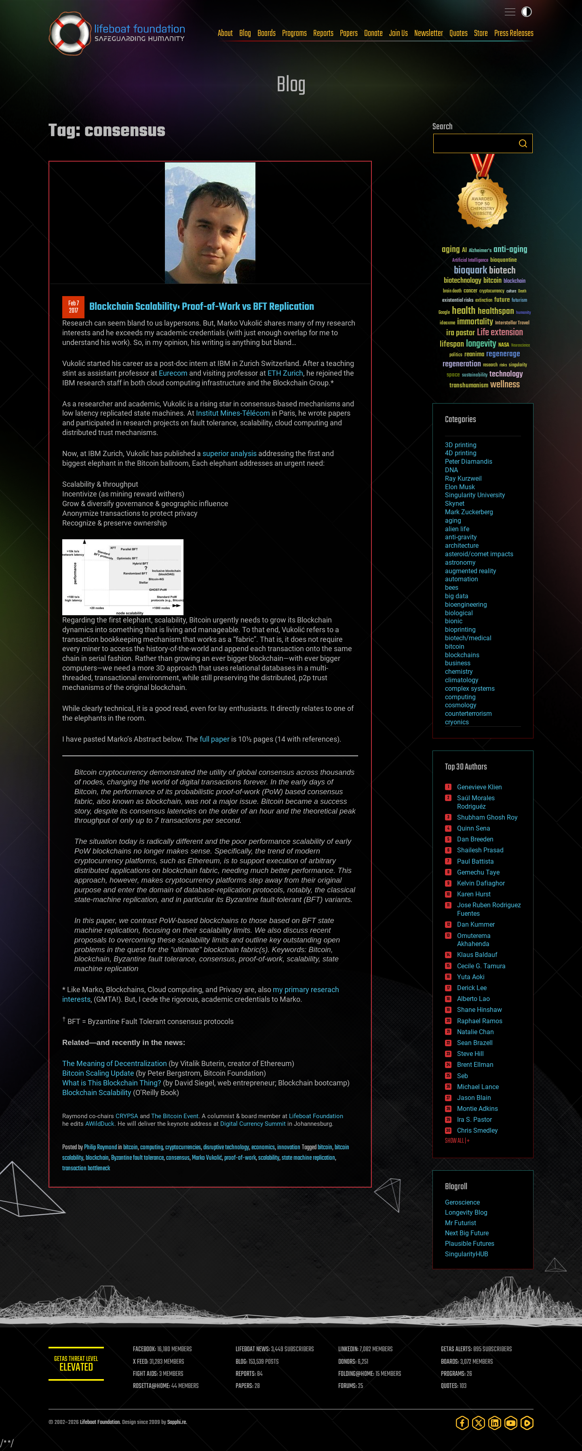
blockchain (97, 1158)
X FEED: (142, 1362)
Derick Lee (472, 988)
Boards (266, 33)
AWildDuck (99, 1123)
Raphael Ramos (479, 1021)
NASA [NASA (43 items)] (503, 345)
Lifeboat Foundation (316, 1116)
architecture (462, 545)
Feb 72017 (73, 307)
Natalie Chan (475, 1032)
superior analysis (229, 453)
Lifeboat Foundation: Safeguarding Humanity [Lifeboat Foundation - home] (117, 33)
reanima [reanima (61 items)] (474, 354)
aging (453, 520)
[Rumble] (527, 1423)
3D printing (461, 445)
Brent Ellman (475, 1064)
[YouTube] (510, 1423)
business (457, 663)
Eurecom (173, 373)
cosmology (461, 705)
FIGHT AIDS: (146, 1374)
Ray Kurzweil (463, 478)
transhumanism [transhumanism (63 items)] (468, 385)
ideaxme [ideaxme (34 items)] (447, 323)
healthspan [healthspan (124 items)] (496, 312)
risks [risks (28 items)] (503, 365)
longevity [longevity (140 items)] (481, 344)
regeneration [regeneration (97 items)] (462, 364)
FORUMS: (348, 1386)
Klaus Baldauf (477, 955)
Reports (323, 33)
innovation (288, 1147)
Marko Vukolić (207, 1158)
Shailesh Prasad (480, 850)
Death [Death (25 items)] (522, 291)
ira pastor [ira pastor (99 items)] (460, 333)
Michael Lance (478, 1087)
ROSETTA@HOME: (152, 1386)
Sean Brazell (475, 1043)
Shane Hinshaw (479, 1010)
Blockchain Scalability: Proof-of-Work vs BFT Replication (201, 307)
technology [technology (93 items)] (506, 374)
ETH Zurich (285, 373)
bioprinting (460, 629)
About (225, 33)
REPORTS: (246, 1374)
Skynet (454, 503)
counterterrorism (468, 713)
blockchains (462, 655)
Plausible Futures (469, 1243)
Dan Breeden (475, 839)
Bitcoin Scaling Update (98, 1073)
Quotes (458, 33)
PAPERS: (245, 1386)
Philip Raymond (100, 1147)
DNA (451, 470)
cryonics (457, 722)
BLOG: (242, 1362)
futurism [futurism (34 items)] (519, 301)
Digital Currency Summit (253, 1123)
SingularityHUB (466, 1254)
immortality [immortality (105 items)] (475, 322)
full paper (215, 739)
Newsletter (428, 33)
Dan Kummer (476, 924)
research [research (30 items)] (490, 365)
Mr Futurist (460, 1223)
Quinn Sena (473, 828)
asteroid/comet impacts (479, 554)
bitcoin (130, 1147)
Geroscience (462, 1202)
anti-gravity (461, 537)
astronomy (460, 562)
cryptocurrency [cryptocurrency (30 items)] (491, 291)
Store (481, 33)
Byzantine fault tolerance (137, 1158)
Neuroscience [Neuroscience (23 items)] (520, 346)
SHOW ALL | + (457, 1141)
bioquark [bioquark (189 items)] (470, 271)
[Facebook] (462, 1423)
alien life (457, 529)
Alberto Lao (473, 999)
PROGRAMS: (453, 1374)
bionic (453, 621)
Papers (349, 33)
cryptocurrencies (183, 1147)
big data (456, 596)
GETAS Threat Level (77, 1365)
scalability (268, 1158)
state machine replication (308, 1158)
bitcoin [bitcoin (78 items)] (492, 281)
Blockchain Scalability (96, 1092)
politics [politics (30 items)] (455, 355)
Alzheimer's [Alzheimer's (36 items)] (480, 251)
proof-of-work (240, 1158)
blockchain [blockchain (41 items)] (514, 281)
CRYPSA (127, 1116)
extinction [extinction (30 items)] (483, 300)
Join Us (398, 33)
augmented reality (470, 571)
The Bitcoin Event (174, 1116)
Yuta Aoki (471, 977)
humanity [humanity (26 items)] (523, 313)
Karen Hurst (474, 894)
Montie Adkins (477, 1108)
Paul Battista (475, 861)
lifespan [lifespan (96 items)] (452, 344)
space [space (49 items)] (453, 374)
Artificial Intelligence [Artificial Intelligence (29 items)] (470, 260)
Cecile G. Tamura (481, 966)
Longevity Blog (466, 1212)
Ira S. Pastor (474, 1119)
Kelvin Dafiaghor (481, 883)
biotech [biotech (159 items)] (502, 270)
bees (451, 587)
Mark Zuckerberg (469, 512)
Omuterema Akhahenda (474, 940)
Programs (294, 33)
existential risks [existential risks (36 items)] (457, 301)
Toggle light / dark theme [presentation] (526, 11)
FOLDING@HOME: (357, 1374)
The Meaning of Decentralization (114, 1063)
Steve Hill (470, 1054)
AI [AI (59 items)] (464, 250)
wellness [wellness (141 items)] (505, 385)
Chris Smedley (477, 1130)
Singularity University (475, 495)
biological (459, 613)
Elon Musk (460, 487)
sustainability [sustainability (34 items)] (474, 376)
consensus (178, 1158)
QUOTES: (450, 1386)
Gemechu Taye (478, 872)
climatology (462, 680)
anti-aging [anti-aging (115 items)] (510, 250)
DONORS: (348, 1362)
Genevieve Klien (479, 787)
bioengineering (466, 604)
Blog (245, 33)
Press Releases (514, 33)
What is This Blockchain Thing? (111, 1083)
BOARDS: (450, 1362)
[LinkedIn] (494, 1423)
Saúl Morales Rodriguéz (476, 802)
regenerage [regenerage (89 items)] (503, 354)
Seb (462, 1076)
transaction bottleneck (86, 1168)
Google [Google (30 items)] (444, 312)
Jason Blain (474, 1098)
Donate (373, 33)
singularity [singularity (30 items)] (518, 365)
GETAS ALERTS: (456, 1349)
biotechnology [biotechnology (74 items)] (462, 281)
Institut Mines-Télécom (233, 413)
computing (151, 1147)
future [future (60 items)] (502, 300)
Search (523, 143)
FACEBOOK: (145, 1349)
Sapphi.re (176, 1422)
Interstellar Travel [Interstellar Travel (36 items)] (512, 323)
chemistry (459, 671)
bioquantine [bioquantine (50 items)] (503, 260)
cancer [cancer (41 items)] (470, 291)
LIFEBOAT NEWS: (253, 1349)
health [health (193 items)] (464, 311)
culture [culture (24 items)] (511, 291)
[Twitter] (478, 1423)
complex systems (470, 688)
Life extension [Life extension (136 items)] (500, 333)
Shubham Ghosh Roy (487, 817)
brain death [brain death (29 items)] (452, 291)
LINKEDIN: (349, 1349)
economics (263, 1147)
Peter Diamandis (468, 461)
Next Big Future (467, 1233)
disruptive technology (226, 1147)
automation (461, 579)
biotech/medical (468, 638)
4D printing (461, 453)
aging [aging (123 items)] (451, 250)
